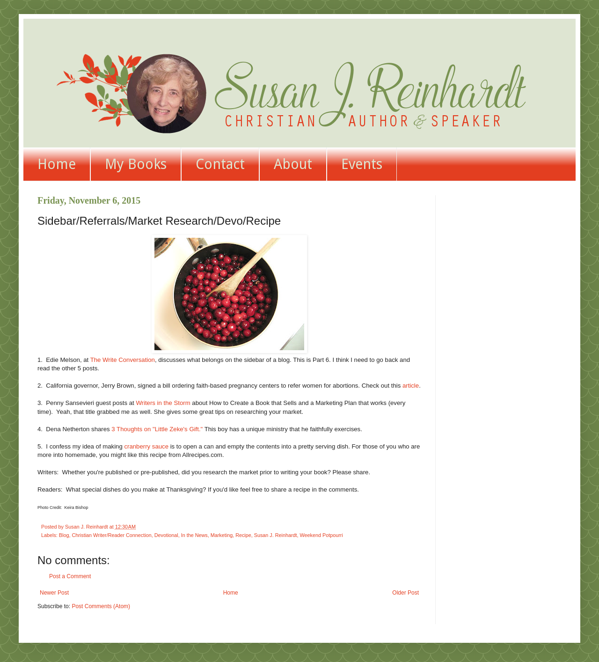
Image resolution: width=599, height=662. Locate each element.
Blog (64, 535)
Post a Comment (70, 576)
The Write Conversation (122, 359)
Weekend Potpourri (321, 535)
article (410, 385)
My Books (136, 164)
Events (361, 164)
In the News (194, 535)
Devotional (166, 535)
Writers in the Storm (163, 402)
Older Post (405, 592)
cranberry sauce (146, 446)
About (293, 164)
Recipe (243, 535)
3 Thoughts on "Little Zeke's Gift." (157, 429)
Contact (220, 164)
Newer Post (54, 592)
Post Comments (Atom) (101, 606)
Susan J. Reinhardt (275, 535)
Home (56, 164)
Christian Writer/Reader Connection (111, 535)
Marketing (222, 535)
